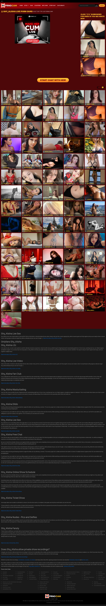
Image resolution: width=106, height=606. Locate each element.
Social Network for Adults (99, 585)
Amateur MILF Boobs (44, 582)
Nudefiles (100, 575)
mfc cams (45, 5)
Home (21, 5)
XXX (84, 575)
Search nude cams (71, 585)
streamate (68, 577)
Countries (37, 5)
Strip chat (52, 5)
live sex (30, 573)
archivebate (21, 560)
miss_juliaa (43, 575)
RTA (49, 599)
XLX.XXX (100, 572)
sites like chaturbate (71, 583)
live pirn (68, 575)
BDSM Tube (19, 579)
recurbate (27, 560)
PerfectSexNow (56, 577)
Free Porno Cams (6, 587)
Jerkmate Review (33, 579)
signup (102, 5)
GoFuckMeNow (32, 577)
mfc (2, 1)
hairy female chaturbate (8, 575)
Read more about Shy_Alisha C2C (9, 354)
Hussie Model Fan (45, 572)
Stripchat (77, 560)
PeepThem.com (44, 579)
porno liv (5, 573)
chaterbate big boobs (7, 583)
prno (67, 579)
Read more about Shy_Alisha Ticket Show (11, 510)
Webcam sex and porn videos (72, 572)
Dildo (9, 416)
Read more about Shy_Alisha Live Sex (52, 338)
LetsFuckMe (5, 579)
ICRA (56, 599)
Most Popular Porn (45, 577)
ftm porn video (43, 585)
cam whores (32, 575)
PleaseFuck (69, 582)
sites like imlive (101, 573)
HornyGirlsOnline (21, 572)
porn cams (5, 577)
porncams (43, 573)
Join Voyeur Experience (89, 577)
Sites (25, 5)
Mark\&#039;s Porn (7, 589)
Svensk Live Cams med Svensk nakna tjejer (12, 582)
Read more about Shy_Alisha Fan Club (10, 383)
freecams (5, 572)
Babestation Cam (43, 587)
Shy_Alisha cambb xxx (34, 566)
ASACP (52, 599)
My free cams (85, 560)
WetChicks (55, 579)
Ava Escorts (5, 585)
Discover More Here (71, 589)
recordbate (32, 560)
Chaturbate (60, 5)
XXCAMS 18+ (20, 573)
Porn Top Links (101, 577)
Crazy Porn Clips (43, 589)
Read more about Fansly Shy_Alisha (10, 543)
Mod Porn (31, 572)
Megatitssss (20, 577)
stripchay (96, 582)
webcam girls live (70, 587)
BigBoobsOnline (87, 572)
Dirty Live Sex (87, 573)
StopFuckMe (101, 579)
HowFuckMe (56, 573)
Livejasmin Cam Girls (70, 573)
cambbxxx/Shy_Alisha (68, 566)
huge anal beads (43, 583)
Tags (31, 5)
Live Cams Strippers (57, 575)
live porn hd (86, 579)
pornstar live (20, 575)
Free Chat (10, 465)
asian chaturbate (97, 583)
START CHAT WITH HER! (53, 80)
